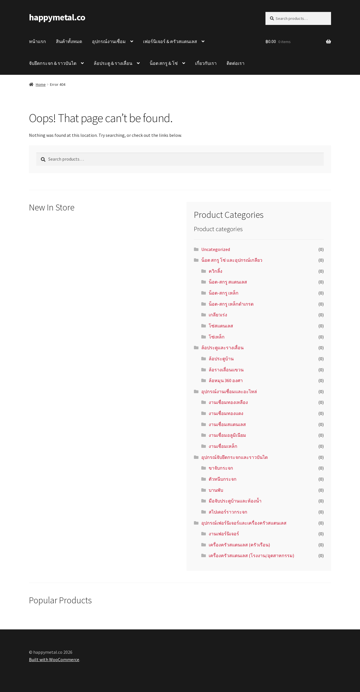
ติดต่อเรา (235, 63)
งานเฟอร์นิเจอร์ (224, 533)
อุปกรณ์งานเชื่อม (109, 41)
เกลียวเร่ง (218, 315)
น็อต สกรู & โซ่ (164, 63)
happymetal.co (57, 17)
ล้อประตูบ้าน (221, 358)
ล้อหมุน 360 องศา (226, 380)
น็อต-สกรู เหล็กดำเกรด (231, 304)
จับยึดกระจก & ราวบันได (52, 63)
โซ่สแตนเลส (221, 326)
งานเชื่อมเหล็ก (223, 446)
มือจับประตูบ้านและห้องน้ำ (235, 501)
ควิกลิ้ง (215, 271)
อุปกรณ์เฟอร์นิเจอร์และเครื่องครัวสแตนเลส (243, 523)
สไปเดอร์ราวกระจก (228, 512)
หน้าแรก (37, 41)
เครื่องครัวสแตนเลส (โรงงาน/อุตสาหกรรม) (251, 555)
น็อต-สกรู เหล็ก (223, 293)
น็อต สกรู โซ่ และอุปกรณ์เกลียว (231, 260)
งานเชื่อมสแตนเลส (227, 424)
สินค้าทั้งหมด (69, 41)
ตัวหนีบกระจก (222, 479)
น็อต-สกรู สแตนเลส (228, 282)
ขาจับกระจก (221, 468)
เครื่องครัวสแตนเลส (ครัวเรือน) (239, 545)
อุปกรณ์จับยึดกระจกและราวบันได (234, 457)
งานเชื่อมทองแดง (226, 413)
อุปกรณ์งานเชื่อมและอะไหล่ (229, 391)
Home (41, 84)
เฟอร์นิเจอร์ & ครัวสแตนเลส (170, 41)
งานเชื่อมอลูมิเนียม (227, 435)
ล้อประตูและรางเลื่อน (222, 347)
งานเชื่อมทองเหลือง (228, 402)
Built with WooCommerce (54, 659)
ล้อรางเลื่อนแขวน (226, 369)
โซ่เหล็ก (217, 337)
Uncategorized (215, 249)
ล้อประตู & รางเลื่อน (113, 63)
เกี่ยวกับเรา (206, 63)
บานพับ (216, 490)
